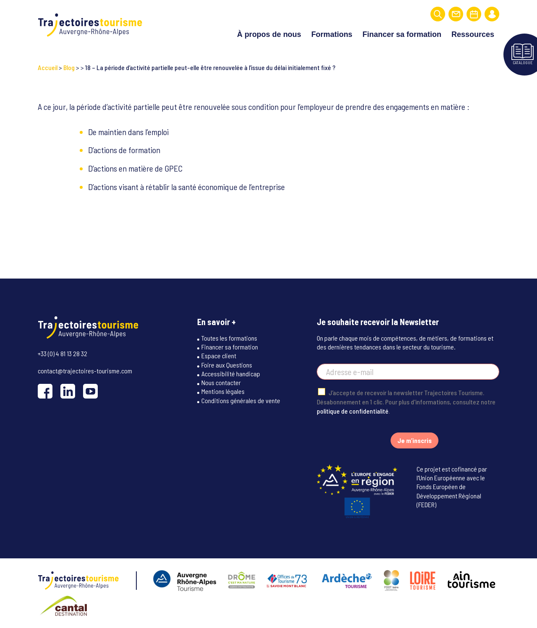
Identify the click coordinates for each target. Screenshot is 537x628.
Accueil (47, 67)
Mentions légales (223, 391)
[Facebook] (45, 391)
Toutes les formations (229, 338)
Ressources (472, 34)
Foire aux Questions (226, 365)
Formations (331, 34)
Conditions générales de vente (240, 400)
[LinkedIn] (67, 391)
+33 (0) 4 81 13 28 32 (62, 353)
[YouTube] (90, 391)
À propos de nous (269, 34)
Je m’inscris (414, 440)
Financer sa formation (401, 34)
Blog (69, 67)
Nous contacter (221, 382)
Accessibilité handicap (230, 374)
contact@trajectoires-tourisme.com (85, 371)
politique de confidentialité (352, 411)
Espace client (218, 356)
